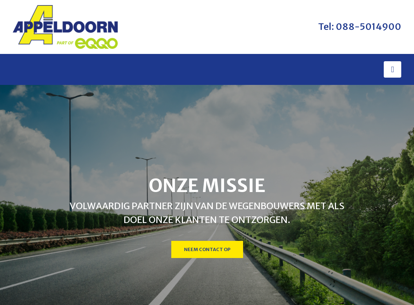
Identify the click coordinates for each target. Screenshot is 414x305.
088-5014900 (368, 26)
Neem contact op (207, 249)
